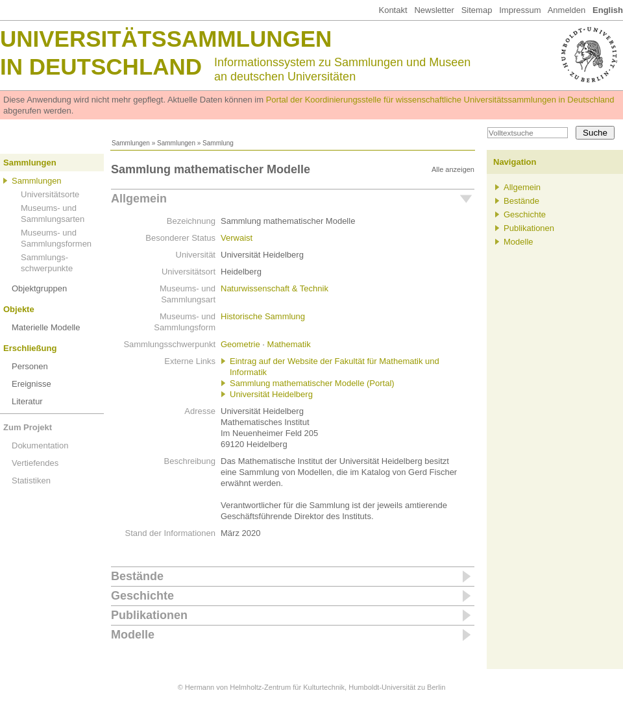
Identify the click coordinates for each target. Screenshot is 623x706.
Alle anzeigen (453, 169)
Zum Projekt (27, 427)
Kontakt (392, 10)
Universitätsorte (50, 194)
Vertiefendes (35, 463)
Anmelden (567, 10)
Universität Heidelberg (271, 394)
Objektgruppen (39, 288)
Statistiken (31, 480)
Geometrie (240, 344)
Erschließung (29, 348)
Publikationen (149, 615)
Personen (30, 366)
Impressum (520, 10)
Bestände (137, 576)
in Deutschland (101, 66)
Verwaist (236, 238)
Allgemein (139, 198)
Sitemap (477, 10)
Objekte (18, 309)
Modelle (132, 634)
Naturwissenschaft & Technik (274, 288)
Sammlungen (131, 143)
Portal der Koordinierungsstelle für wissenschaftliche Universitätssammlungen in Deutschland (440, 99)
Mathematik (289, 344)
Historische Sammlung (263, 316)
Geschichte (142, 595)
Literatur (27, 401)
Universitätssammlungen (166, 38)
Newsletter (434, 10)
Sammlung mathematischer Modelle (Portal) (312, 383)
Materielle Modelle (46, 327)
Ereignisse (31, 384)
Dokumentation (40, 445)
